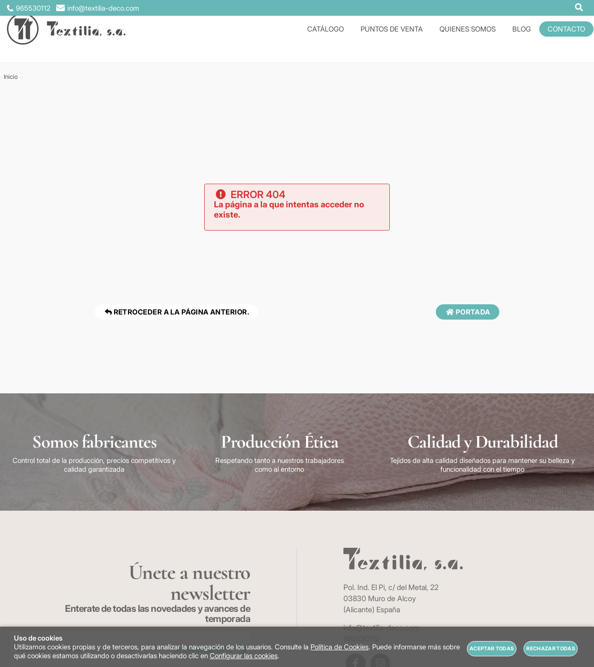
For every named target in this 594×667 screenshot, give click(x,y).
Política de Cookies (339, 646)
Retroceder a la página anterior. (176, 312)
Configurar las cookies (244, 655)
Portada (468, 312)
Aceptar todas (492, 648)
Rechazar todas (550, 648)
